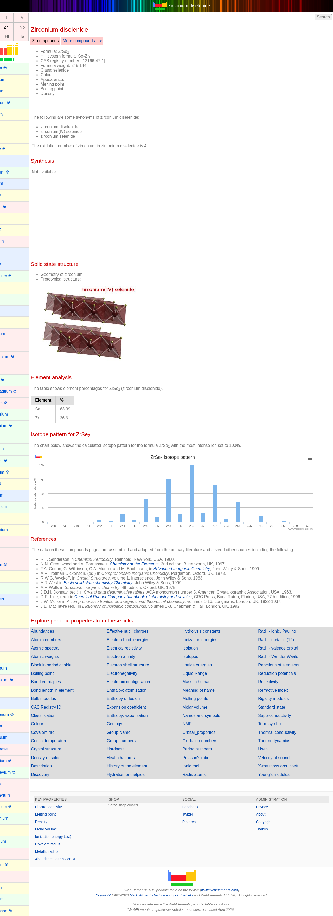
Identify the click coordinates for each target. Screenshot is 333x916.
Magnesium (14, 737)
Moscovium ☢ (16, 807)
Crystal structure (64, 749)
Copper (10, 368)
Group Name (132, 732)
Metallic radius (64, 851)
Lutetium (12, 726)
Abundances (60, 631)
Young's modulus (278, 774)
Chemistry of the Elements (151, 564)
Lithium (10, 703)
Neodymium (15, 818)
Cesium (11, 310)
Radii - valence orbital (282, 648)
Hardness (129, 749)
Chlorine (11, 322)
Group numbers (134, 741)
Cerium (10, 299)
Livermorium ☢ (17, 714)
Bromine (11, 229)
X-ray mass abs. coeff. (283, 766)
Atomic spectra (62, 648)
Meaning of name (207, 690)
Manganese (14, 749)
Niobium (11, 876)
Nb (39, 27)
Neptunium (14, 841)
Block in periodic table (69, 665)
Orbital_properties (207, 732)
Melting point (63, 814)
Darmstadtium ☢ (19, 391)
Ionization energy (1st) (71, 837)
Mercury (11, 783)
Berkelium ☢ (15, 172)
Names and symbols (210, 715)
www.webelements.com (228, 890)
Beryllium (12, 183)
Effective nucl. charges (141, 631)
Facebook (199, 807)
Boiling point (60, 673)
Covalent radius (65, 844)
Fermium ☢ (14, 461)
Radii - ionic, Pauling (281, 631)
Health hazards (134, 757)
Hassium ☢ (14, 564)
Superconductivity (278, 715)
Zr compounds (63, 41)
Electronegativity (135, 673)
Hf (25, 36)
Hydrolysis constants (210, 631)
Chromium (13, 333)
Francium (12, 495)
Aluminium (13, 79)
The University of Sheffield (182, 895)
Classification (61, 715)
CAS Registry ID (64, 707)
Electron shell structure (141, 665)
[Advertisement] (229, 77)
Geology (128, 724)
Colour (55, 724)
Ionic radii (200, 766)
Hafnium (11, 552)
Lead (8, 691)
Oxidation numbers (208, 741)
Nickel (9, 853)
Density (59, 822)
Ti (24, 18)
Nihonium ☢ (15, 864)
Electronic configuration (141, 681)
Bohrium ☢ (14, 207)
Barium (10, 160)
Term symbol (274, 724)
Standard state (276, 707)
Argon (9, 125)
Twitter (196, 814)
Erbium (10, 437)
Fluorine (11, 483)
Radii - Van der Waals (282, 656)
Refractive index (277, 690)
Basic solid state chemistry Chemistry (115, 583)
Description (59, 766)
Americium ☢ (16, 102)
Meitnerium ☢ (16, 761)
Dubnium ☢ (14, 403)
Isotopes (199, 656)
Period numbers (206, 749)
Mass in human (205, 681)
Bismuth (11, 195)
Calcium (11, 264)
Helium (10, 576)
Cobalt (10, 345)
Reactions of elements (283, 665)
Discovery (58, 774)
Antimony (12, 114)
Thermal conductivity (281, 732)
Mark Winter (147, 895)
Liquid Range (203, 673)
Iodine (9, 622)
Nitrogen (11, 887)
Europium (12, 449)
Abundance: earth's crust (73, 859)
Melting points (204, 698)
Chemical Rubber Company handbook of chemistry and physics (150, 597)
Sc (9, 18)
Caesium (12, 252)
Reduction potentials (281, 673)
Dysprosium (14, 414)
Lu (9, 36)
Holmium (12, 587)
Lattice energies (206, 665)
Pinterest (198, 822)
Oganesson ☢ (17, 911)
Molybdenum (16, 795)
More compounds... (98, 41)
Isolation (199, 648)
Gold (8, 541)
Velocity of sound (278, 757)
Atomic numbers (64, 640)
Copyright (268, 822)
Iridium (10, 633)
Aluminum (13, 91)
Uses (267, 749)
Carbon (10, 287)
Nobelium (12, 899)
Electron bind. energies (141, 640)
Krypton (11, 656)
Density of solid (63, 757)
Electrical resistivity (137, 648)
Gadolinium (14, 506)
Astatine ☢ (13, 149)
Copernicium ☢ (18, 356)
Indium (10, 610)
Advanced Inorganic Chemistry (199, 569)
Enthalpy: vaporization (140, 715)
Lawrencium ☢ (17, 680)
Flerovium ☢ (15, 472)
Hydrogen (13, 599)
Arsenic (10, 137)
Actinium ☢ (14, 68)
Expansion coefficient (139, 707)
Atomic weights (63, 656)
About (265, 814)
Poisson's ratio (204, 757)
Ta (40, 36)
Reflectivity (272, 681)
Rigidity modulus (277, 698)
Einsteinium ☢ (17, 426)
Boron (9, 218)
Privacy (266, 807)
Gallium (11, 518)
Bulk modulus (61, 698)
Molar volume (203, 707)
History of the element (140, 766)
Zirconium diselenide (198, 5)
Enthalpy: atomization (140, 690)
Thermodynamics (278, 741)
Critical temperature (67, 741)
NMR (196, 724)
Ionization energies (208, 640)
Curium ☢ (13, 380)
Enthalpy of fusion (136, 698)
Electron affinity (134, 656)
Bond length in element (70, 690)
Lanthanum (14, 668)
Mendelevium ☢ (18, 772)
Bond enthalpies (64, 681)
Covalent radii (61, 732)
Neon (9, 830)
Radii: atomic (203, 774)
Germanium (14, 529)
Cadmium (12, 241)
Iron (7, 645)
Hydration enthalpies (139, 774)
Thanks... (268, 829)
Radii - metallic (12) (280, 640)
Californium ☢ (16, 276)
